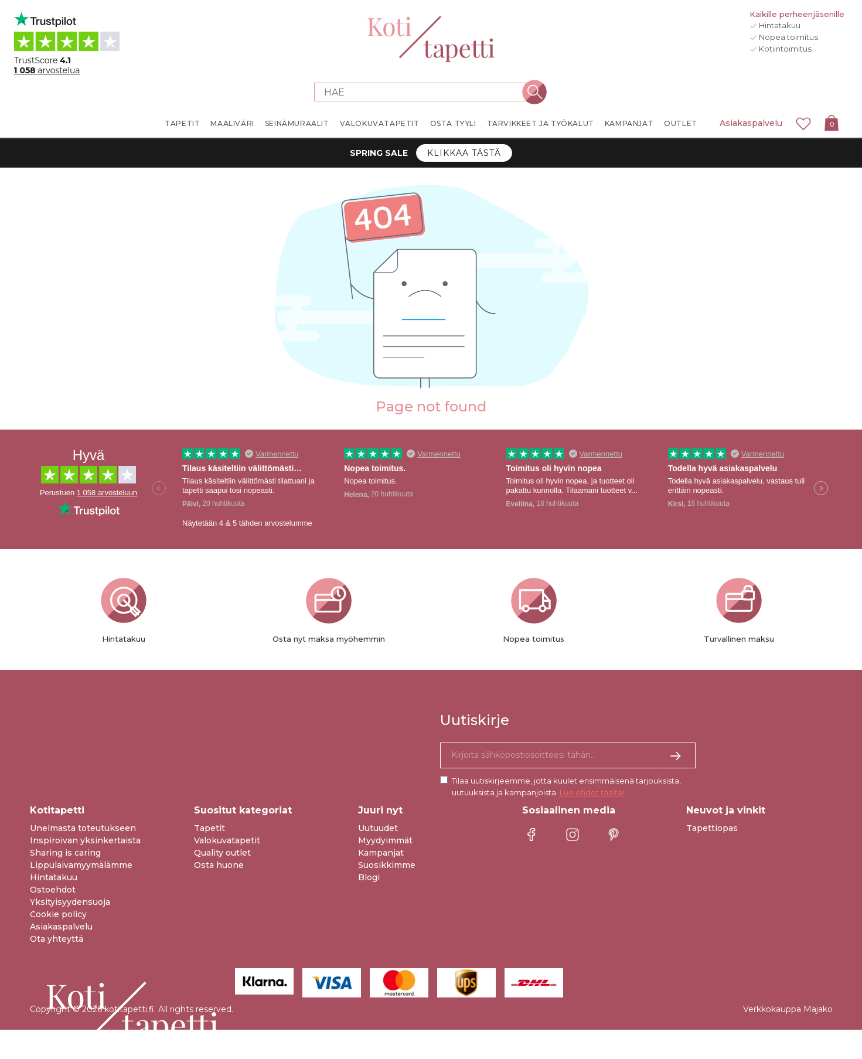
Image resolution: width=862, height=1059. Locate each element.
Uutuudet (378, 828)
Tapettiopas (712, 828)
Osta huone (219, 865)
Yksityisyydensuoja (70, 902)
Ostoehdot (53, 889)
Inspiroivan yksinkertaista (85, 840)
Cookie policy (58, 914)
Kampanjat (381, 852)
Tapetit (209, 828)
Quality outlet (222, 852)
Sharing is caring (65, 852)
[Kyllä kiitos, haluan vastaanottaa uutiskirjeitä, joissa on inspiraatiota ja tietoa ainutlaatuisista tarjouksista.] (568, 755)
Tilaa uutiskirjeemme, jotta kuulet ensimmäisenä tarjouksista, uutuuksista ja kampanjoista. (566, 786)
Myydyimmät (385, 840)
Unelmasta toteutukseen (83, 828)
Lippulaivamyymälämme (81, 865)
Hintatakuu (53, 877)
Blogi (369, 877)
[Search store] (424, 92)
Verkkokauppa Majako (788, 1009)
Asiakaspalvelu (751, 123)
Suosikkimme (386, 865)
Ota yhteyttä (56, 939)
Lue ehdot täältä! (592, 792)
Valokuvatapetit (227, 840)
